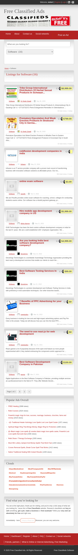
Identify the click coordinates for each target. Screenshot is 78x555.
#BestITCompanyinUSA (35, 469)
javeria (23, 374)
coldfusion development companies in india (40, 152)
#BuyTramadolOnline (16, 477)
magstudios (24, 314)
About (16, 34)
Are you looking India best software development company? (33, 243)
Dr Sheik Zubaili (26, 101)
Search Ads (11, 59)
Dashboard (16, 536)
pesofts (23, 194)
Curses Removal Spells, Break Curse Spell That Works (28, 447)
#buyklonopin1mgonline (28, 473)
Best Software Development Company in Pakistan (34, 363)
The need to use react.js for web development (37, 332)
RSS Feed (69, 2)
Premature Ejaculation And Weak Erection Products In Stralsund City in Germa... (37, 120)
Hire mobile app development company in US (35, 212)
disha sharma (25, 223)
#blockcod (12, 473)
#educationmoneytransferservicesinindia (22, 485)
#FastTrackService (46, 485)
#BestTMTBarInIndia (54, 469)
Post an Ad (63, 35)
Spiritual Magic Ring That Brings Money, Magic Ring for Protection (32, 427)
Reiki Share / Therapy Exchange (20, 438)
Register (58, 2)
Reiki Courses (13, 411)
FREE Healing (13, 406)
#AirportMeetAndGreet (16, 469)
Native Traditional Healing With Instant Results (25, 452)
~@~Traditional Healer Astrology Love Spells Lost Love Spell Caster (33, 422)
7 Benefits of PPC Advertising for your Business (40, 302)
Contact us (27, 34)
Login (64, 2)
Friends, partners (12, 542)
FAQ (42, 536)
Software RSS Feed (71, 74)
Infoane (23, 164)
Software (12, 101)
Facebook (73, 2)
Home (8, 34)
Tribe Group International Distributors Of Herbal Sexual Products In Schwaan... (35, 90)
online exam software (31, 181)
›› (29, 392)
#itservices (60, 485)
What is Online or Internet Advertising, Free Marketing (44, 542)
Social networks (42, 34)
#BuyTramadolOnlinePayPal (36, 477)
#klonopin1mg (13, 489)
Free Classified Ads (24, 11)
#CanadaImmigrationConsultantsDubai (25, 481)
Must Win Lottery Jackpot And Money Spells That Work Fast (30, 443)
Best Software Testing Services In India (38, 272)
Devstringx (24, 254)
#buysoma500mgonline (47, 473)
